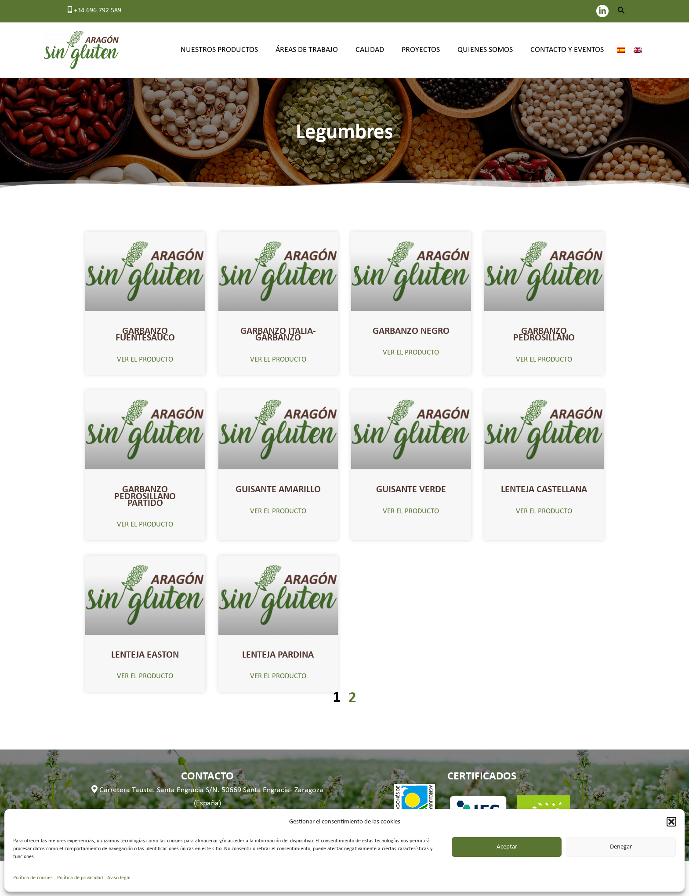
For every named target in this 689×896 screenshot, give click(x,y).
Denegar (621, 847)
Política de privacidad (80, 878)
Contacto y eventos (568, 50)
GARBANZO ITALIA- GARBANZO (278, 333)
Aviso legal (119, 878)
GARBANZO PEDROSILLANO (544, 333)
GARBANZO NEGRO (411, 330)
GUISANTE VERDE (411, 487)
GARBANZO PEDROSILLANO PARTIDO (145, 493)
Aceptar (507, 847)
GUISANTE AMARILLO (278, 487)
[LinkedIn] (602, 11)
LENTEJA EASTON (145, 650)
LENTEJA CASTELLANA (544, 487)
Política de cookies (33, 878)
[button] (671, 821)
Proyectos (425, 50)
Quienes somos (487, 50)
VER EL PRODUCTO (145, 358)
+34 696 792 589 (94, 10)
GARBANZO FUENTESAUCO (145, 333)
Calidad (376, 50)
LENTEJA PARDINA (278, 650)
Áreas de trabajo (314, 50)
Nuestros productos (229, 50)
